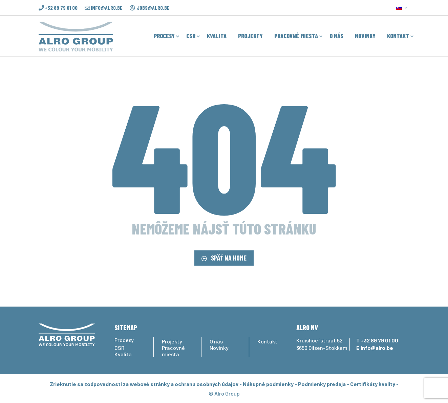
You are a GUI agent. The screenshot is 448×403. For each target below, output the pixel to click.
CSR (119, 347)
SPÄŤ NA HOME (224, 258)
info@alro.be (107, 7)
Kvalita (123, 354)
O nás (216, 341)
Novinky (219, 347)
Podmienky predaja (322, 384)
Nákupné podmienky (268, 384)
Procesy (124, 340)
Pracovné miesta (173, 350)
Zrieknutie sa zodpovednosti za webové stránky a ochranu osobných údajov (144, 384)
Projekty (172, 341)
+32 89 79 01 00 (61, 7)
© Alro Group (224, 393)
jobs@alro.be (153, 7)
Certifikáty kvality (372, 384)
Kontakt (267, 341)
